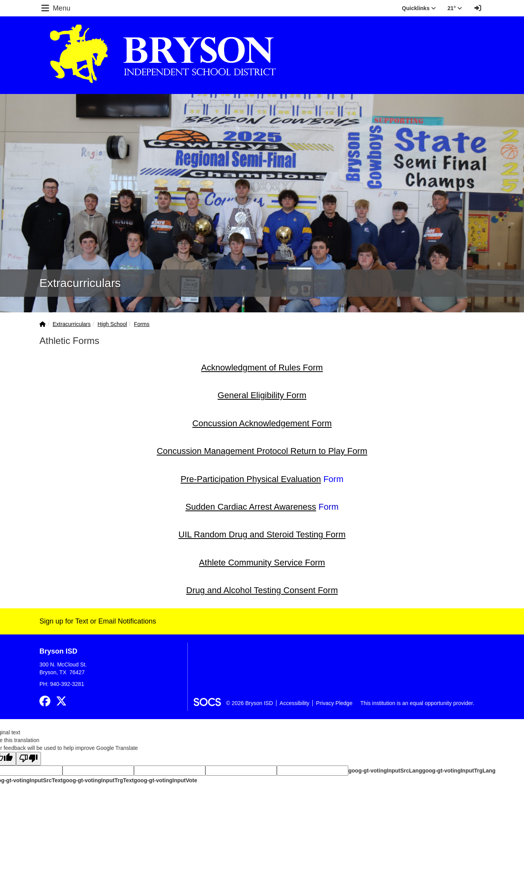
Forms (142, 324)
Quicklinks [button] (419, 8)
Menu (55, 8)
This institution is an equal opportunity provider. (417, 703)
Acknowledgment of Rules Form (262, 367)
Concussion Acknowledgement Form (262, 423)
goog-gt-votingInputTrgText (98, 780)
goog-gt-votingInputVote (165, 780)
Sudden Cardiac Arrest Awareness (250, 507)
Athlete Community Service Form (262, 562)
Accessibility (294, 703)
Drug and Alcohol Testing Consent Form (262, 590)
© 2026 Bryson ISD (249, 703)
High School (112, 324)
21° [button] (454, 8)
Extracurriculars (72, 324)
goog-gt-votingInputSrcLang (385, 770)
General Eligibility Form (261, 395)
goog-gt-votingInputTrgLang (458, 770)
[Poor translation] (28, 759)
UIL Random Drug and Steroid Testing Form (262, 534)
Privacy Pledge (334, 703)
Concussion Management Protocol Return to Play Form (262, 451)
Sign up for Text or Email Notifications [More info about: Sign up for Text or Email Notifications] (97, 621)
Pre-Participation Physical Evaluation (251, 479)
